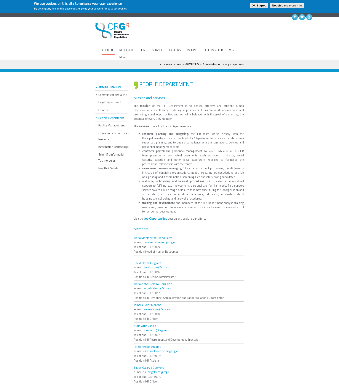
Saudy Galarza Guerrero (149, 355)
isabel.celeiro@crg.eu (157, 275)
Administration (212, 64)
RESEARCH (126, 50)
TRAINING (191, 50)
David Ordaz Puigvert (147, 250)
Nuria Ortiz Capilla (145, 313)
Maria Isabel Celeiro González (153, 271)
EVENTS (233, 50)
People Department (111, 105)
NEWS (123, 57)
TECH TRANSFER (212, 50)
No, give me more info (287, 5)
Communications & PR (112, 82)
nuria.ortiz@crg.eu (155, 317)
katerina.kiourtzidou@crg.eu (161, 338)
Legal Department (109, 89)
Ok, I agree (259, 5)
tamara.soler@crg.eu (156, 296)
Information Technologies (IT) (117, 134)
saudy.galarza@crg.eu (157, 359)
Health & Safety (108, 155)
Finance (103, 97)
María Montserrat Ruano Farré (153, 225)
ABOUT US (108, 50)
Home (177, 64)
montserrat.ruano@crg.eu (159, 229)
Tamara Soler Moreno (148, 292)
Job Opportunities (155, 205)
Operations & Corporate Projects (114, 123)
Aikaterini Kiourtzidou (147, 334)
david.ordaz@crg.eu (156, 254)
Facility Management (111, 112)
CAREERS (175, 50)
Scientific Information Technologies (111, 144)
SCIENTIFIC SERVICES (151, 50)
